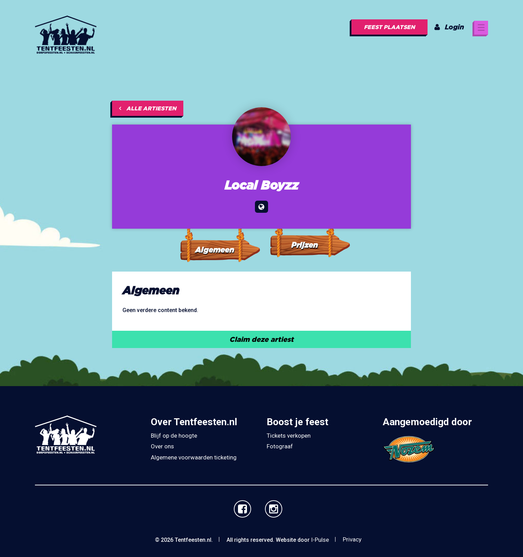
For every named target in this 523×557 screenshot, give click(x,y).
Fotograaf (280, 446)
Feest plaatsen (389, 27)
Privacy (352, 539)
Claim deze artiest (261, 339)
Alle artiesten (147, 108)
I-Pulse (320, 539)
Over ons (162, 446)
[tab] (219, 236)
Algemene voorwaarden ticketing (194, 457)
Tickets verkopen (289, 435)
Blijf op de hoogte (174, 435)
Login (449, 27)
